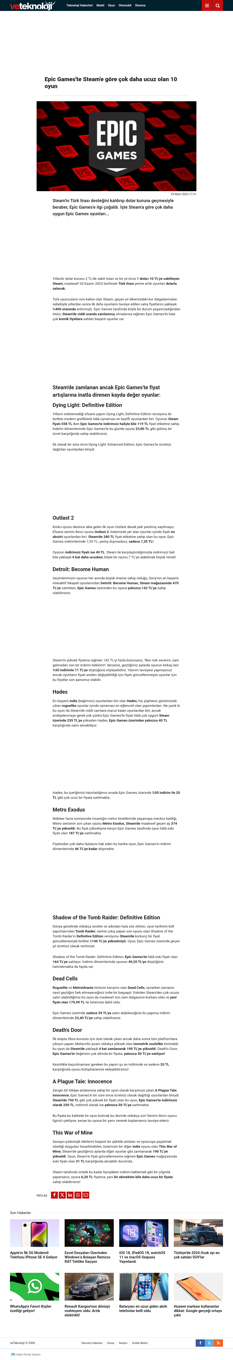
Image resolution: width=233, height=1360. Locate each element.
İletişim (123, 1343)
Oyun (111, 5)
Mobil (100, 5)
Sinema (140, 5)
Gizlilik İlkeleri (140, 1343)
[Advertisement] (116, 41)
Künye (110, 1343)
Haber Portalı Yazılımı (28, 1354)
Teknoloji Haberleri (79, 5)
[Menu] (207, 5)
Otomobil (125, 5)
